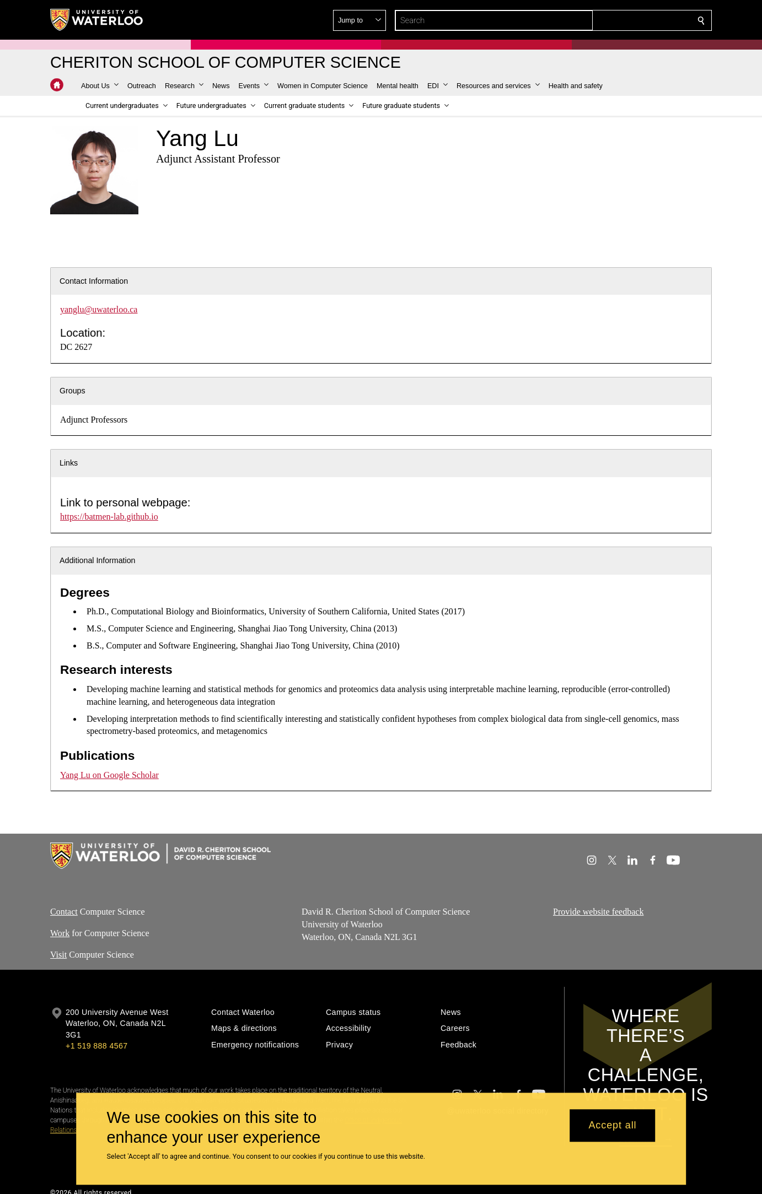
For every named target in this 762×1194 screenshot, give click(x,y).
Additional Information (98, 560)
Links (69, 462)
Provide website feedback (598, 911)
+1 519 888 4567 (96, 1045)
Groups (72, 390)
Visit (58, 954)
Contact (64, 911)
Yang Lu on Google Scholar (109, 775)
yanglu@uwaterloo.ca (98, 309)
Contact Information (94, 281)
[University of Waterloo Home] (97, 20)
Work (59, 932)
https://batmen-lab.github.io (109, 516)
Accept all (612, 1125)
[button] (621, 20)
